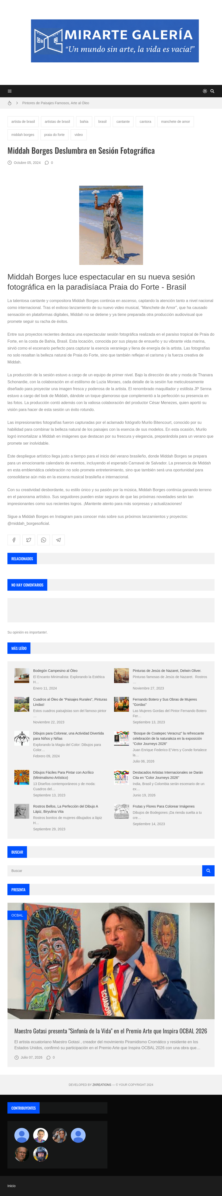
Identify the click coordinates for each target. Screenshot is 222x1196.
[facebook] (13, 539)
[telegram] (58, 539)
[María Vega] (78, 1135)
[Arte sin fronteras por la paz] (40, 1135)
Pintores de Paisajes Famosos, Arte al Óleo (55, 103)
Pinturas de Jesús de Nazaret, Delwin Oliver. (167, 671)
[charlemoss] (21, 1154)
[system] (205, 91)
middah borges (22, 135)
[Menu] (9, 91)
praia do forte (54, 135)
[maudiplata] (40, 1154)
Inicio (11, 1186)
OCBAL (17, 915)
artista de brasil (23, 122)
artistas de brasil (57, 122)
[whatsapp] (43, 539)
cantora (145, 122)
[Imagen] (111, 961)
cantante (123, 122)
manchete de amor (175, 122)
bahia (84, 122)
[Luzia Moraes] (59, 1135)
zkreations (102, 1085)
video (78, 135)
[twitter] (28, 539)
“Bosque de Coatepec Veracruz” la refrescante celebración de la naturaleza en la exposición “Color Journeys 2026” (168, 738)
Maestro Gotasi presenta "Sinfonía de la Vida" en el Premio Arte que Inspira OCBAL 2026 (110, 1030)
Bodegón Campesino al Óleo (55, 671)
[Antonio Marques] (21, 1135)
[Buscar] (212, 91)
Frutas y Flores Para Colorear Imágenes (164, 806)
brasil (102, 122)
